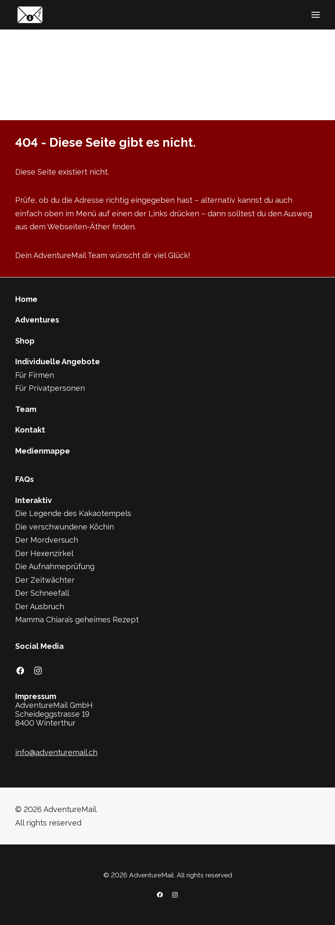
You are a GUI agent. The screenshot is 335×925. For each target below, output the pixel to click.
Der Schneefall (42, 593)
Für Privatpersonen (50, 388)
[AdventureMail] (30, 15)
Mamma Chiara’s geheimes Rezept (77, 619)
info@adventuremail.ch (56, 752)
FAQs (24, 479)
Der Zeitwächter (45, 579)
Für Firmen (34, 375)
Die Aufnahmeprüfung (55, 566)
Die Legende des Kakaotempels (73, 513)
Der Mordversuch (46, 539)
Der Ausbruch (39, 606)
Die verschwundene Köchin (64, 526)
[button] (315, 15)
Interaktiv (33, 500)
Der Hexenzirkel (44, 553)
